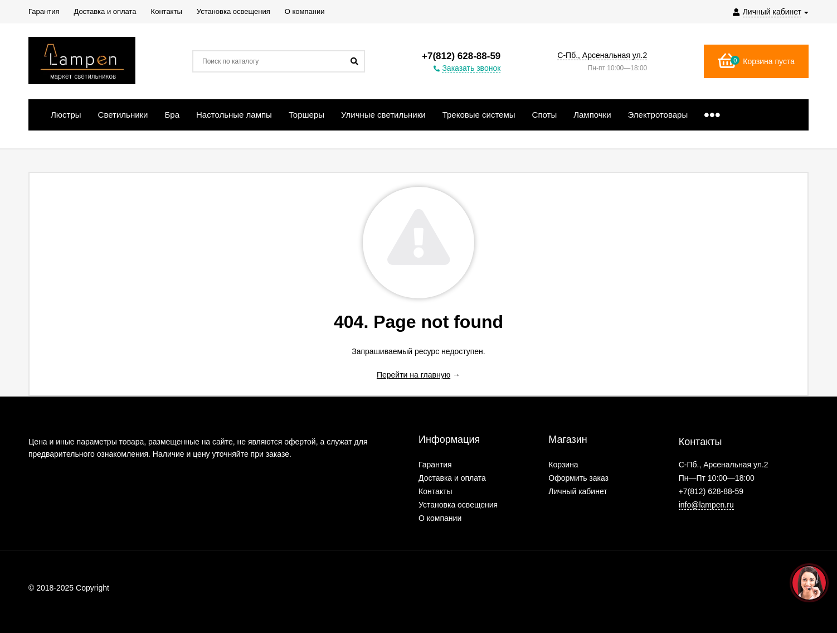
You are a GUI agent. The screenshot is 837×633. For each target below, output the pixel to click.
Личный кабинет (577, 491)
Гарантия (435, 464)
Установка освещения (458, 504)
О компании (439, 518)
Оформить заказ (578, 477)
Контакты (435, 491)
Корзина (563, 464)
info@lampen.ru (706, 504)
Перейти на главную (413, 374)
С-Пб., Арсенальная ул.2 (602, 55)
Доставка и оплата (452, 477)
